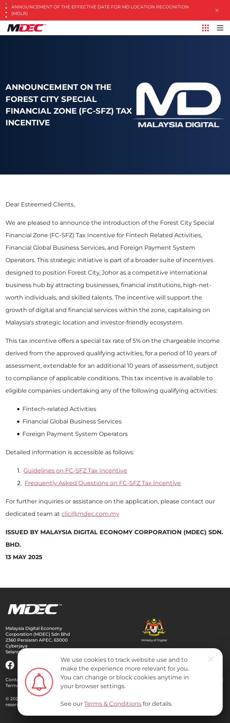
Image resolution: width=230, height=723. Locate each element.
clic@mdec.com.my (90, 513)
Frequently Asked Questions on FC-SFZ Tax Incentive (103, 483)
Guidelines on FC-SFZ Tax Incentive (75, 470)
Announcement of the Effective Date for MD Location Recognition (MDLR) (100, 10)
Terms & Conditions (112, 703)
